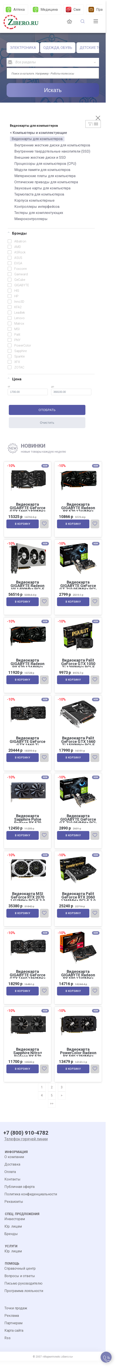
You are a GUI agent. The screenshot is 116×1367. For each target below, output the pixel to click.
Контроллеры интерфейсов (37, 207)
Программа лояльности (23, 1297)
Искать (53, 90)
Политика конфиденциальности (30, 1200)
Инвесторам (14, 1225)
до (71, 390)
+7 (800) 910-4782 (25, 1139)
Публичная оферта (19, 1193)
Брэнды (17, 233)
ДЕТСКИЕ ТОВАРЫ (95, 48)
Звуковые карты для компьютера (42, 188)
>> (51, 1110)
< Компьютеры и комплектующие (38, 133)
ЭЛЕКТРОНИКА (23, 48)
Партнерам (13, 1329)
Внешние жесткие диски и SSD (40, 157)
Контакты (12, 1186)
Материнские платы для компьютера (44, 176)
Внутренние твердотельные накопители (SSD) (52, 151)
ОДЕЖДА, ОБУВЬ (57, 48)
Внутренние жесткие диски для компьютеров (52, 145)
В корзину (23, 524)
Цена (14, 379)
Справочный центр (20, 1275)
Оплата (10, 1178)
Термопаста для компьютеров (39, 194)
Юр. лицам (13, 1233)
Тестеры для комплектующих (38, 213)
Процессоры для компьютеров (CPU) (45, 164)
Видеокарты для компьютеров (37, 139)
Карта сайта (13, 1337)
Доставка (12, 1171)
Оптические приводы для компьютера (46, 182)
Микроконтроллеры (31, 219)
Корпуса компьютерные (34, 200)
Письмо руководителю (23, 1290)
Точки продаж (15, 1314)
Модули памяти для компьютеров (42, 170)
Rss (7, 1344)
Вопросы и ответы (19, 1282)
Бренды (11, 1240)
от (28, 390)
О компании (14, 1163)
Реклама (11, 1322)
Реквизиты (13, 1208)
